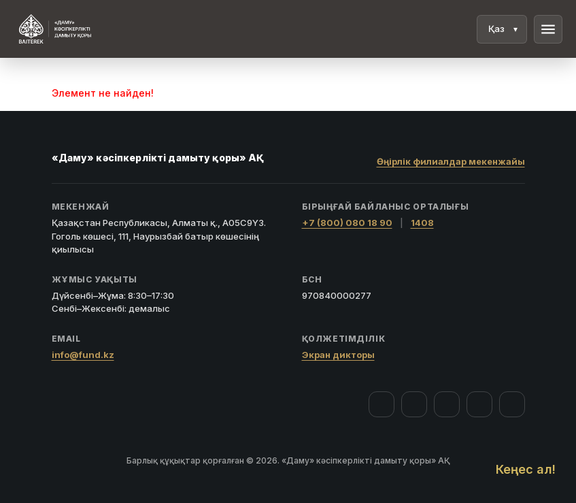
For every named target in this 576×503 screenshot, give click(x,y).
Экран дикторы (338, 354)
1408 (422, 222)
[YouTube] (447, 404)
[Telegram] (479, 404)
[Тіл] (502, 29)
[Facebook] (381, 404)
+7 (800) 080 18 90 (347, 222)
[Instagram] (414, 404)
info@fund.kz (83, 354)
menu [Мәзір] (548, 29)
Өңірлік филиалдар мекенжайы (451, 161)
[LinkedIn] (512, 404)
